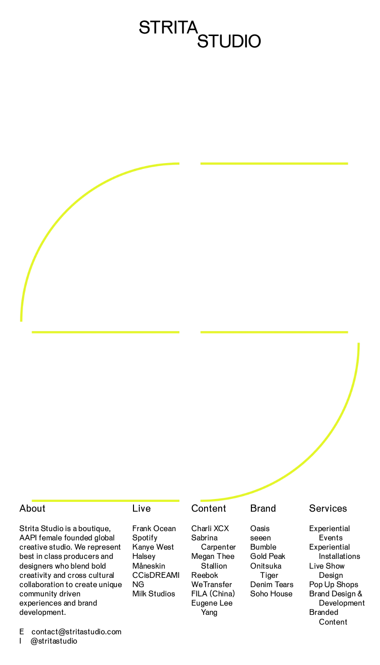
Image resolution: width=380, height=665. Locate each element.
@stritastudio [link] (54, 641)
